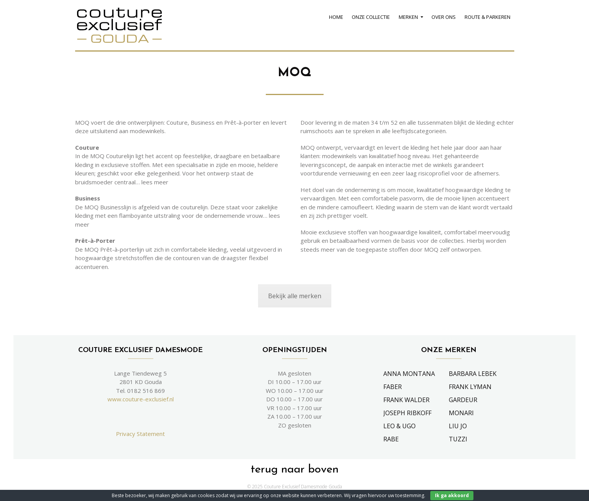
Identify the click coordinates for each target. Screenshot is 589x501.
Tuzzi (458, 439)
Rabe (391, 439)
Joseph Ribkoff (407, 413)
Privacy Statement (140, 434)
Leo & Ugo (399, 426)
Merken (408, 16)
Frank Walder (406, 400)
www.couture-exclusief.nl (140, 399)
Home (336, 16)
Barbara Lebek (473, 373)
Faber (392, 386)
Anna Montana (409, 373)
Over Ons (443, 16)
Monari (461, 413)
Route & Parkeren (487, 16)
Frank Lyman (470, 386)
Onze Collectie (371, 16)
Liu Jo (458, 426)
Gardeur (463, 400)
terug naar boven (295, 470)
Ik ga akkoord (452, 495)
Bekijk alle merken (294, 296)
